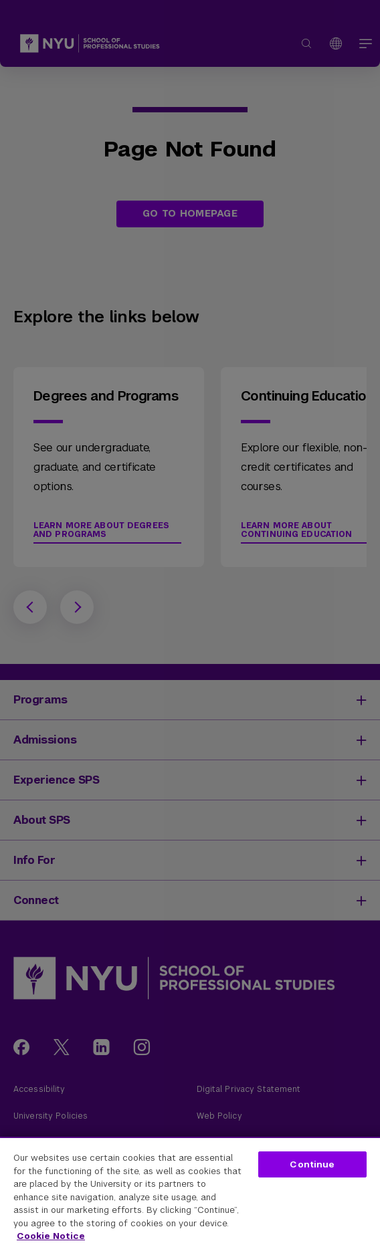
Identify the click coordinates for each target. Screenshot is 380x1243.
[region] (190, 1190)
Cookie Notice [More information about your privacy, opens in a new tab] (51, 1236)
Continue (312, 1164)
